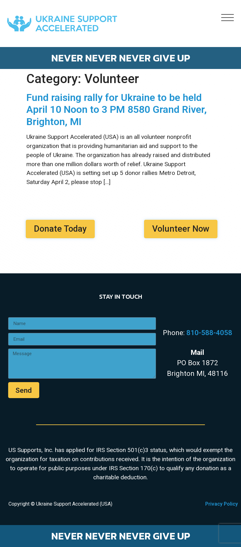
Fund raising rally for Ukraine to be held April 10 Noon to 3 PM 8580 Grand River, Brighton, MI (116, 110)
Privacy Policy (221, 504)
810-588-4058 (209, 333)
